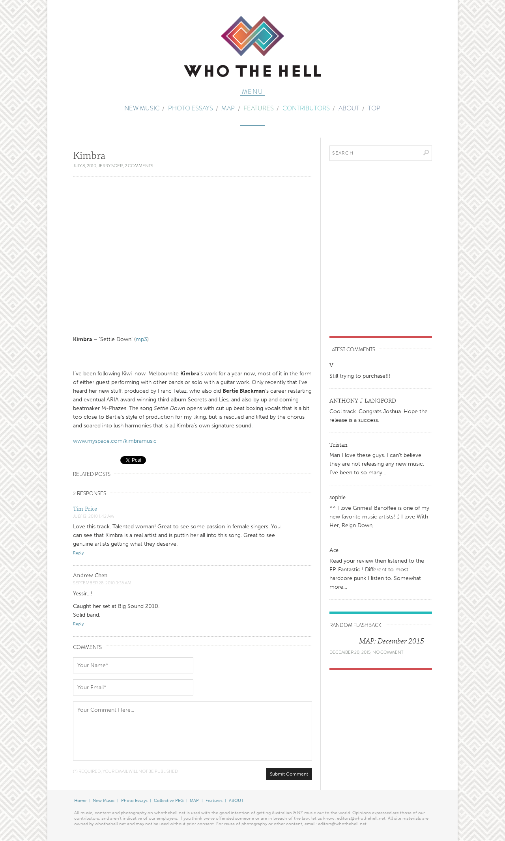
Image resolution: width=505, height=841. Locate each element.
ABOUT (349, 108)
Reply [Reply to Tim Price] (78, 553)
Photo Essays (190, 108)
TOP (374, 108)
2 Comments (139, 165)
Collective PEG (168, 800)
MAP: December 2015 (391, 641)
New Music (141, 108)
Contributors (306, 108)
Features (258, 108)
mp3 (141, 339)
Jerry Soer (110, 165)
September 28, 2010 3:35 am (102, 583)
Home (80, 800)
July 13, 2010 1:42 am (93, 516)
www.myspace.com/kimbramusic (115, 441)
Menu (252, 92)
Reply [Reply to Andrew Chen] (78, 624)
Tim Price (85, 509)
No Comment (387, 652)
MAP (228, 108)
